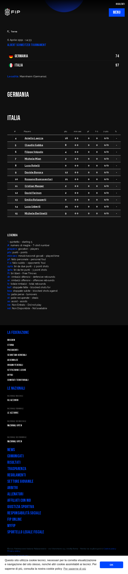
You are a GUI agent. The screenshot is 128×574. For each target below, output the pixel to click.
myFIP (11, 525)
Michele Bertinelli (36, 213)
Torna (12, 31)
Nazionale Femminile (15, 408)
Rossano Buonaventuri (38, 179)
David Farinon (33, 193)
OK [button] (111, 565)
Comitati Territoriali (17, 380)
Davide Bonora (34, 172)
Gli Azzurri (12, 400)
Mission (11, 340)
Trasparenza (16, 468)
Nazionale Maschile (15, 396)
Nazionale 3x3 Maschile (16, 421)
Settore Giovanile (20, 481)
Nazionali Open (14, 425)
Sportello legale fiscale (25, 532)
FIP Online (14, 519)
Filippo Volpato (34, 152)
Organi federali (15, 365)
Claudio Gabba (34, 145)
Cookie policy (110, 549)
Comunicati (15, 456)
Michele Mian (33, 158)
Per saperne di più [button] (75, 568)
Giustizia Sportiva (20, 506)
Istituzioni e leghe (16, 370)
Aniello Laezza (34, 138)
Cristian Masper (34, 186)
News (11, 449)
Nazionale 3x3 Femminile (16, 437)
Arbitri (12, 487)
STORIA (10, 345)
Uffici (10, 375)
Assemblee (12, 360)
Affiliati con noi (19, 500)
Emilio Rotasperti (35, 199)
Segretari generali (16, 355)
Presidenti (12, 350)
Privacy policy (13, 551)
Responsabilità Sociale (24, 513)
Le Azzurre (12, 412)
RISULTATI (120, 4)
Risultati (14, 462)
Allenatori (15, 494)
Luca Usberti (32, 206)
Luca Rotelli (32, 165)
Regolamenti (16, 475)
